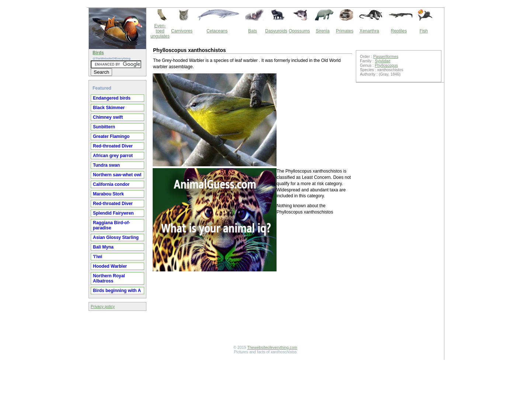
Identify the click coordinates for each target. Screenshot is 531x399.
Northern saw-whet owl (117, 174)
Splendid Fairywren (113, 213)
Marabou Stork (108, 194)
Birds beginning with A (117, 290)
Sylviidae (383, 61)
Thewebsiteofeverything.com (272, 347)
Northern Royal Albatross (109, 278)
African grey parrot (113, 155)
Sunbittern (104, 126)
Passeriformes (385, 56)
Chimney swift (108, 117)
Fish (424, 31)
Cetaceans (217, 31)
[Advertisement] (252, 335)
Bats (252, 31)
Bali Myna (103, 247)
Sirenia (322, 31)
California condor (111, 184)
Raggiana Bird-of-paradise (111, 225)
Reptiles (399, 31)
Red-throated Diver (113, 146)
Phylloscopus (386, 65)
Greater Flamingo (111, 136)
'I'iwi (97, 256)
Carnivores (181, 31)
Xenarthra (369, 31)
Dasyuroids (276, 31)
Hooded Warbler (110, 266)
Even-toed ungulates (160, 31)
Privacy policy (103, 306)
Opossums (299, 31)
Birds (98, 52)
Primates (344, 31)
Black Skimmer (109, 107)
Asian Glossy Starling (116, 237)
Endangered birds (112, 98)
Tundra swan (106, 165)
